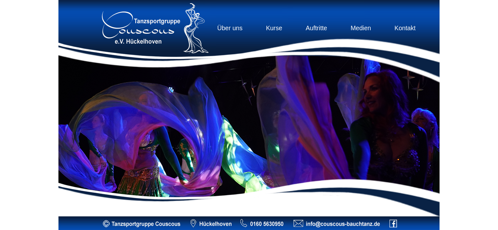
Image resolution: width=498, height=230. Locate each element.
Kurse (274, 27)
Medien (361, 27)
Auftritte (316, 27)
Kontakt (404, 27)
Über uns (230, 27)
